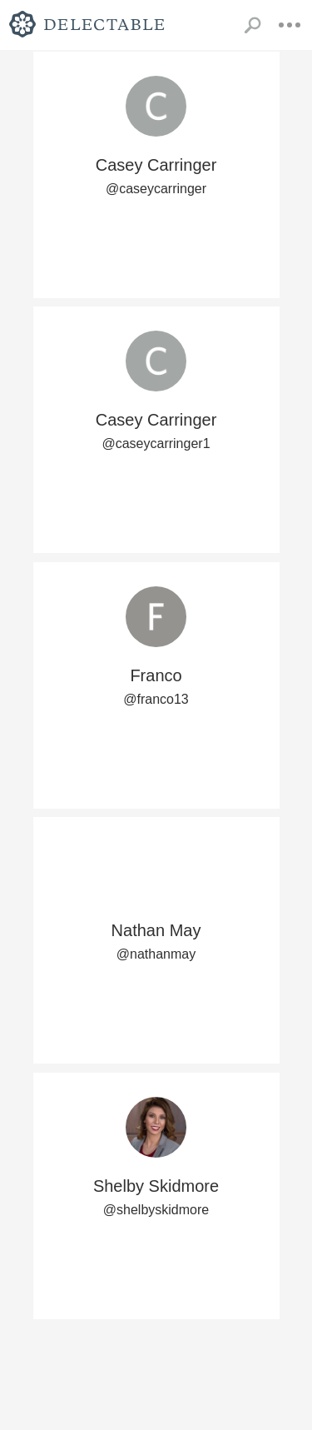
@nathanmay (156, 954)
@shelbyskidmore (156, 1210)
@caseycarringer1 (156, 443)
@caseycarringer (156, 189)
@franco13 (156, 699)
